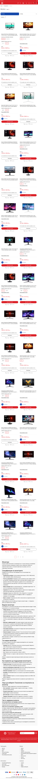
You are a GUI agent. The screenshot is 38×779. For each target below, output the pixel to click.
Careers (3, 749)
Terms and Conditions (5, 752)
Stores (22, 764)
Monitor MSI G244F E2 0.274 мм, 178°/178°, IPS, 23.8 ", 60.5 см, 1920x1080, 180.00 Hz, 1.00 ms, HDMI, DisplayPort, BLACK (9, 250)
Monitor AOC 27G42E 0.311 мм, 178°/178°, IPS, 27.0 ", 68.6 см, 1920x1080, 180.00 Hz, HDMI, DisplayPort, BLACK (9, 106)
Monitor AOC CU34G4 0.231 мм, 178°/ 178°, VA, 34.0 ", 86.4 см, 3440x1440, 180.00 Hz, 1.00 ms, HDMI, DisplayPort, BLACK (28, 500)
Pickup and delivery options (23, 43)
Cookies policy (4, 753)
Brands (22, 749)
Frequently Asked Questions (6, 762)
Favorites (12, 55)
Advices (22, 748)
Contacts (22, 762)
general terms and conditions (5, 739)
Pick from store (23, 755)
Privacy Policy (22, 777)
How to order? (4, 764)
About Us (3, 748)
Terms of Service (28, 777)
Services (22, 757)
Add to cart (28, 53)
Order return (23, 758)
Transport (22, 750)
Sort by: (28, 13)
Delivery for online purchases (25, 752)
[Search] (20, 3)
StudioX (25, 776)
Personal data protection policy (7, 754)
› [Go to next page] (20, 557)
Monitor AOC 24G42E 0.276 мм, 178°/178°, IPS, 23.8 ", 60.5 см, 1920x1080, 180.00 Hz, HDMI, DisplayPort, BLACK (28, 35)
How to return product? (5, 765)
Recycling (3, 766)
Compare (7, 55)
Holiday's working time (24, 766)
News (3, 750)
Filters (3, 13)
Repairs (22, 765)
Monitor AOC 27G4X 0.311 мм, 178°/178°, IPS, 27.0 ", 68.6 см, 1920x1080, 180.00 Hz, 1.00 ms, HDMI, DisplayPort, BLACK (28, 356)
